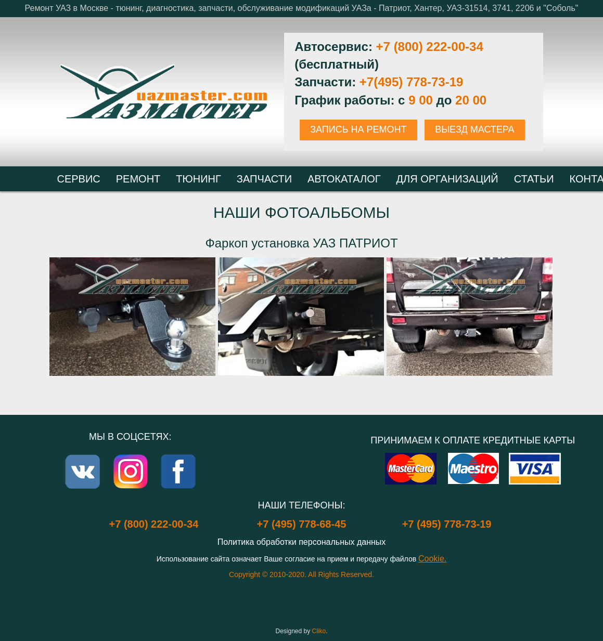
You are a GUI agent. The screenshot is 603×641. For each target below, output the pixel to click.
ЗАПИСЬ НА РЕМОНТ (358, 129)
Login (301, 610)
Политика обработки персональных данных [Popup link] (301, 542)
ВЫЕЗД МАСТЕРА (474, 129)
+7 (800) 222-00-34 (429, 47)
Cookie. (432, 558)
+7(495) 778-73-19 (411, 82)
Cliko (319, 631)
